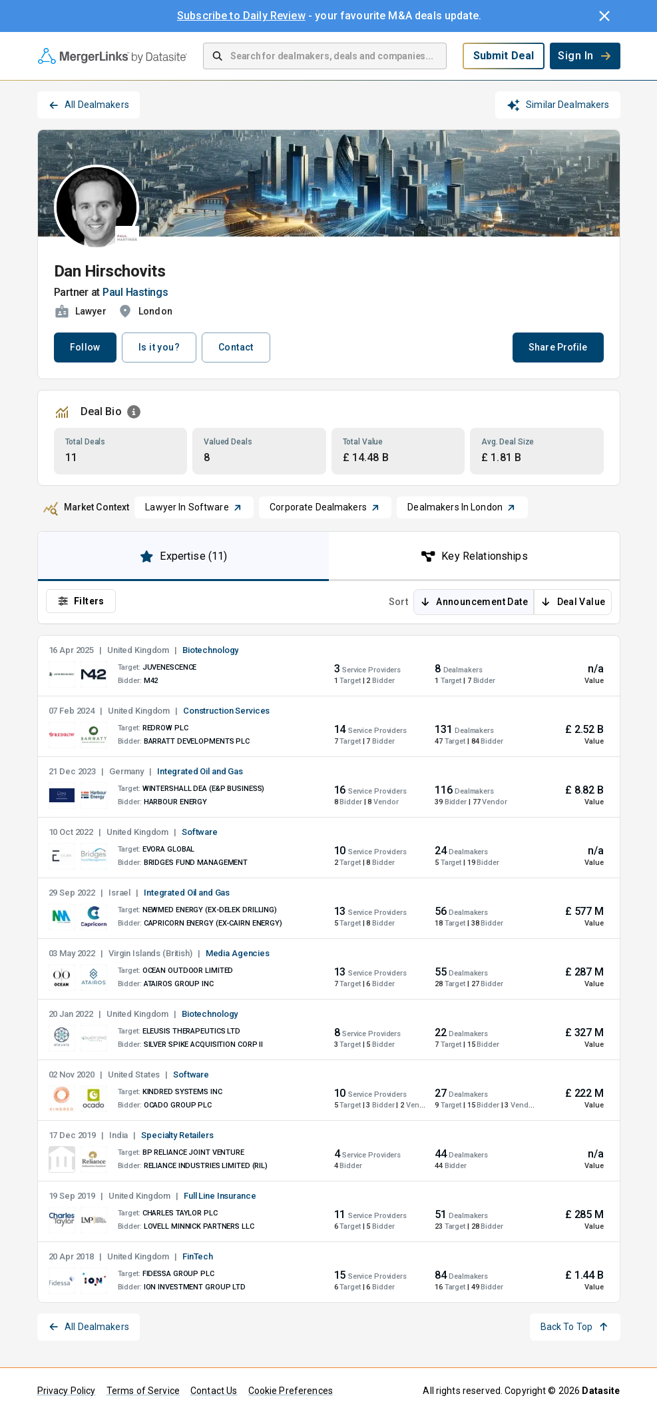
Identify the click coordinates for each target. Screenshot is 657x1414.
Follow (85, 347)
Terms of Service (143, 1390)
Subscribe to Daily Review (241, 15)
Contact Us (214, 1390)
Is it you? (159, 347)
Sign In (585, 55)
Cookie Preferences (290, 1390)
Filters (81, 601)
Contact (236, 347)
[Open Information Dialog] (134, 412)
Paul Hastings (135, 292)
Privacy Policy (66, 1390)
